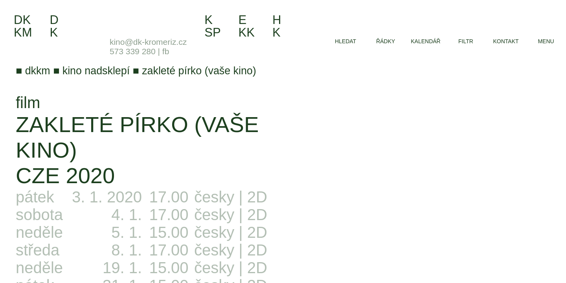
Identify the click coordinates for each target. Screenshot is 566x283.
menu (546, 41)
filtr (465, 41)
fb (165, 51)
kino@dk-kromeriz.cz (148, 41)
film (28, 102)
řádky (385, 41)
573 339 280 (133, 51)
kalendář (425, 41)
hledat (345, 41)
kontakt (505, 41)
